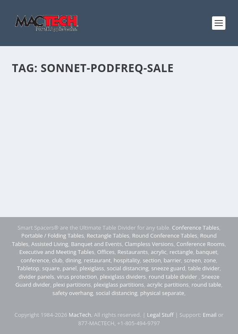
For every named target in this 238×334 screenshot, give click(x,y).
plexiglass (92, 268)
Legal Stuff (160, 314)
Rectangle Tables (108, 235)
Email (210, 314)
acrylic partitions (168, 284)
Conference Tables (195, 227)
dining (73, 260)
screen (192, 260)
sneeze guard (168, 268)
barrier (172, 260)
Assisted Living (49, 244)
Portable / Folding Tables (52, 235)
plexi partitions (72, 284)
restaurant (97, 260)
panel (69, 268)
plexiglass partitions (118, 284)
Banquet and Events (96, 244)
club (57, 260)
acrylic (159, 252)
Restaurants (132, 252)
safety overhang (72, 293)
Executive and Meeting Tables (56, 252)
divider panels (36, 276)
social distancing (127, 268)
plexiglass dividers (123, 276)
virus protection (77, 276)
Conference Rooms (200, 244)
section (151, 260)
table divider (204, 268)
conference (35, 260)
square (51, 268)
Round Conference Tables (164, 235)
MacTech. (81, 314)
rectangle (181, 252)
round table (206, 284)
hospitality (127, 260)
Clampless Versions (148, 244)
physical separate (162, 293)
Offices (106, 252)
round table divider (174, 276)
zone (210, 260)
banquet (206, 252)
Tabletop (28, 268)
